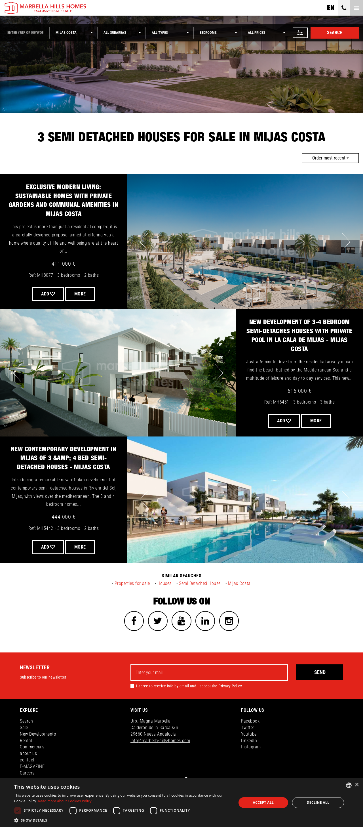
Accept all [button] (263, 802)
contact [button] (27, 760)
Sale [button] (24, 728)
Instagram (251, 747)
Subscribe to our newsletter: (43, 677)
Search (335, 32)
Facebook (250, 721)
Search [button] (26, 721)
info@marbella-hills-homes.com (160, 740)
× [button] (356, 785)
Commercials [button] (32, 747)
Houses (164, 583)
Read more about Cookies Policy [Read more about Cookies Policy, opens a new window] (65, 801)
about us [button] (28, 753)
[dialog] (181, 802)
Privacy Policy (230, 686)
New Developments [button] (38, 734)
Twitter (247, 728)
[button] (300, 33)
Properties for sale (132, 583)
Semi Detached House (200, 583)
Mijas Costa (239, 583)
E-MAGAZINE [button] (32, 766)
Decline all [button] (318, 802)
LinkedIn (249, 740)
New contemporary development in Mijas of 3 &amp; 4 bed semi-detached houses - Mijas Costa (64, 458)
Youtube (249, 734)
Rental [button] (26, 740)
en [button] (330, 8)
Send (320, 672)
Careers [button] (27, 773)
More (80, 294)
